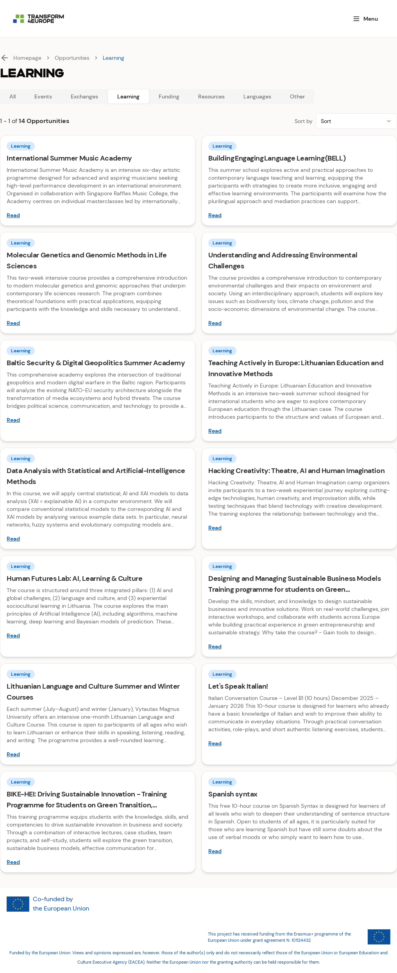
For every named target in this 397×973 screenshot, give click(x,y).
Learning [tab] (128, 96)
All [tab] (12, 96)
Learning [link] (113, 57)
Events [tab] (43, 96)
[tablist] (157, 96)
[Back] (4, 58)
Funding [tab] (169, 96)
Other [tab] (297, 96)
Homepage (27, 57)
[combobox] (356, 121)
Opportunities (72, 57)
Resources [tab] (211, 96)
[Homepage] (173, 19)
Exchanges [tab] (84, 96)
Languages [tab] (257, 96)
